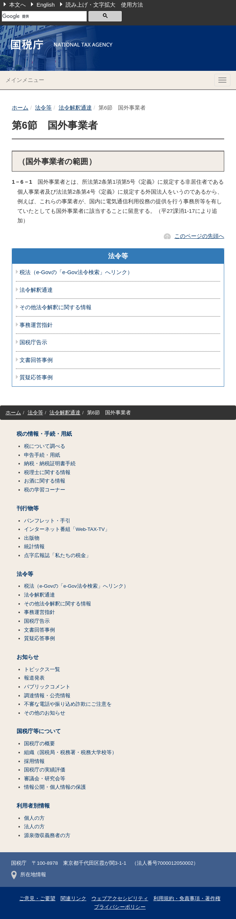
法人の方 (34, 826)
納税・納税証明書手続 (50, 463)
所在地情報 (28, 874)
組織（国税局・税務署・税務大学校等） (70, 752)
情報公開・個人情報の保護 (55, 787)
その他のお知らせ (44, 713)
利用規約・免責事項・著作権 (187, 898)
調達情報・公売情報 (47, 695)
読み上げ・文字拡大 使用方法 (104, 4)
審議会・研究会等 (44, 778)
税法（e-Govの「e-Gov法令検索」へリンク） (76, 272)
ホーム (20, 107)
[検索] (44, 16)
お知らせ (28, 657)
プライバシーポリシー (120, 907)
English (46, 4)
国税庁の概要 (39, 743)
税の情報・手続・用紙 (44, 434)
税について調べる (44, 446)
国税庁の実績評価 (44, 770)
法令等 (43, 107)
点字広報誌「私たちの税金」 (57, 555)
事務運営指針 (36, 325)
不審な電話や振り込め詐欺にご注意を (68, 704)
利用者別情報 (33, 806)
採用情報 (34, 761)
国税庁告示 (33, 342)
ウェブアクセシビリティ (119, 898)
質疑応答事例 (36, 377)
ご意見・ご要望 (37, 898)
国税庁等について (39, 731)
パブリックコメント (47, 687)
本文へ (17, 4)
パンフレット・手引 (47, 521)
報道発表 (34, 678)
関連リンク (73, 898)
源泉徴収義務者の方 (47, 835)
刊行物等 (28, 508)
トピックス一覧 (42, 669)
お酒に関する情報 (44, 481)
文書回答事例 (36, 360)
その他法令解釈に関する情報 (55, 307)
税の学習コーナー (44, 490)
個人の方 (34, 818)
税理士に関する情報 (47, 472)
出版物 (31, 538)
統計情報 (34, 546)
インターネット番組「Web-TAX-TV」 (67, 529)
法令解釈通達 (75, 107)
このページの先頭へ (199, 236)
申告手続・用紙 (42, 455)
